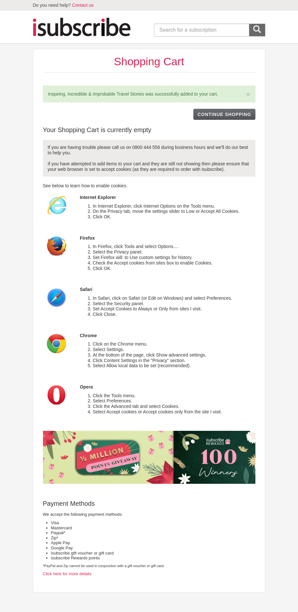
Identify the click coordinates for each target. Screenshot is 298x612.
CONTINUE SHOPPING (224, 114)
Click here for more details (67, 573)
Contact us (83, 5)
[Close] (248, 94)
